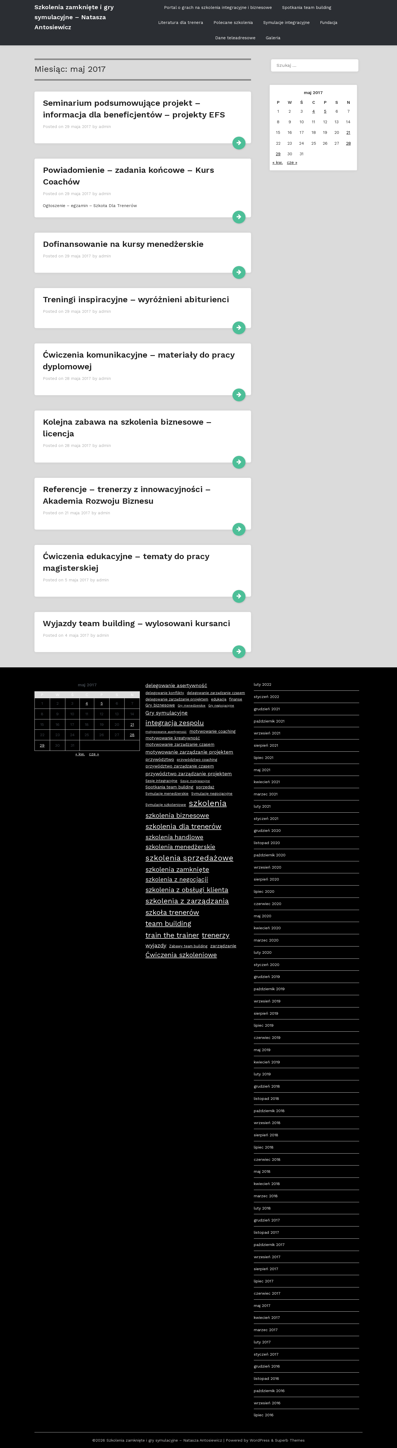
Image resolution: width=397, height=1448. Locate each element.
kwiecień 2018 (267, 1183)
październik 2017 (269, 1244)
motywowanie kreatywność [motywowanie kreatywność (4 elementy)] (172, 738)
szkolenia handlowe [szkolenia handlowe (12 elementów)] (174, 837)
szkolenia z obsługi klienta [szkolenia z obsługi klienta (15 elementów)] (186, 890)
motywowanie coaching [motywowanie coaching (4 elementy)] (212, 731)
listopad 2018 (266, 1098)
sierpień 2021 (266, 745)
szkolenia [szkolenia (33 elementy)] (208, 803)
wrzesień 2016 (267, 1403)
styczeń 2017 (266, 1354)
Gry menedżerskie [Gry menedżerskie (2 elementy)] (191, 705)
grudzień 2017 (267, 1220)
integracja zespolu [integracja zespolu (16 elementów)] (174, 723)
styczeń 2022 (266, 696)
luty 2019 (262, 1074)
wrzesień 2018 (267, 1122)
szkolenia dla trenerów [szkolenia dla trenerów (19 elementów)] (183, 826)
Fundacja (329, 22)
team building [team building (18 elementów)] (168, 924)
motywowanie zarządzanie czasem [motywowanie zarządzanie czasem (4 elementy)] (179, 744)
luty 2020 (263, 952)
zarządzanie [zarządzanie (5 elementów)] (223, 945)
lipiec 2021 (263, 757)
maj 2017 (262, 1305)
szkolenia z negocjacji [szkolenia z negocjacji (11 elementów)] (176, 879)
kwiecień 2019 (267, 1062)
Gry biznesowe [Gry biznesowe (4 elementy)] (160, 705)
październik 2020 (270, 855)
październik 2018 (269, 1110)
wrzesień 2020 (267, 867)
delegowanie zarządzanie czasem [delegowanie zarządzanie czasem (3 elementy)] (216, 693)
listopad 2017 (266, 1232)
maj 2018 (262, 1171)
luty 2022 (262, 684)
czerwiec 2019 (267, 1037)
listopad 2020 (267, 842)
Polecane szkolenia (233, 22)
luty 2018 (262, 1208)
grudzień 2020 (267, 830)
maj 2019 (262, 1050)
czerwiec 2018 (267, 1159)
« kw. (277, 162)
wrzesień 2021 (267, 733)
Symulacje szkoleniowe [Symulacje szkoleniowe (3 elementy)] (165, 805)
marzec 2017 (266, 1329)
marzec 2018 (266, 1196)
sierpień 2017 (266, 1269)
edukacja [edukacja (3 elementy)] (218, 699)
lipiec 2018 (264, 1147)
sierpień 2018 (266, 1135)
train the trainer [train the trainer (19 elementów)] (172, 935)
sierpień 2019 (266, 1013)
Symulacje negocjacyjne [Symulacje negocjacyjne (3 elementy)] (211, 793)
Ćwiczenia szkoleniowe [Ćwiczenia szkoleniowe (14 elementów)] (181, 955)
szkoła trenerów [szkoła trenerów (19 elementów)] (172, 912)
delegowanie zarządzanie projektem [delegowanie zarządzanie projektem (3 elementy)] (176, 699)
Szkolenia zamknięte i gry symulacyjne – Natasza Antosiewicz (73, 17)
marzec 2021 (265, 794)
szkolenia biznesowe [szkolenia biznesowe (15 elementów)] (177, 815)
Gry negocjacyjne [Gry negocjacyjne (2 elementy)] (221, 705)
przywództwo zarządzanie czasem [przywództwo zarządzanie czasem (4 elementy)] (179, 766)
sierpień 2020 (266, 879)
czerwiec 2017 (267, 1293)
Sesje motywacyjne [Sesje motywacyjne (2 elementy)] (195, 781)
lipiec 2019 (264, 1025)
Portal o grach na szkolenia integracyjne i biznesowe (218, 7)
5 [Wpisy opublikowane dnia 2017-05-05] (325, 111)
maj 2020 (262, 916)
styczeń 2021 (266, 818)
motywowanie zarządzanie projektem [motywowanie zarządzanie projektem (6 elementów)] (189, 752)
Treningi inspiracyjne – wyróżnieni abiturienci (136, 299)
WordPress (260, 1440)
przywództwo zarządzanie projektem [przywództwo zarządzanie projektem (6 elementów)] (188, 773)
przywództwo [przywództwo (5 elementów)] (159, 759)
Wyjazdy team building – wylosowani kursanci (136, 623)
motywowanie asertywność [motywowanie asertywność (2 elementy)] (166, 732)
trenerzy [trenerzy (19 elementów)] (215, 935)
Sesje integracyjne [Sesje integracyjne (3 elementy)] (161, 781)
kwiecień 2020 (267, 928)
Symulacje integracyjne (286, 22)
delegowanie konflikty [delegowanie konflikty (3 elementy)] (164, 693)
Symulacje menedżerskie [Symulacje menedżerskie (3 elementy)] (166, 793)
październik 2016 (269, 1390)
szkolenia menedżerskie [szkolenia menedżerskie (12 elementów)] (180, 846)
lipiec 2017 (264, 1281)
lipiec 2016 (264, 1415)
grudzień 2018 (267, 1086)
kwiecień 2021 (267, 782)
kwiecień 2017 (267, 1317)
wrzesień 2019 (267, 1001)
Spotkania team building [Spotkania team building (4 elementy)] (169, 787)
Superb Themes (290, 1440)
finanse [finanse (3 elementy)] (235, 699)
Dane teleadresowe (235, 37)
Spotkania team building (306, 7)
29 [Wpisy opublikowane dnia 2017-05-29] (278, 153)
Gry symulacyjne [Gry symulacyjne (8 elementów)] (166, 713)
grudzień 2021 (267, 709)
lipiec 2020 (264, 891)
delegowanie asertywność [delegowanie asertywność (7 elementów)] (176, 685)
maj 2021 (262, 770)
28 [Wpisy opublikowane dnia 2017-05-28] (348, 143)
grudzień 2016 (267, 1366)
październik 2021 (269, 721)
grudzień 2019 (267, 976)
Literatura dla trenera (180, 22)
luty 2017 (262, 1342)
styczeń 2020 (266, 964)
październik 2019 (269, 989)
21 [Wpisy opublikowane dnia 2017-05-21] (348, 132)
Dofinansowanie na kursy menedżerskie (123, 244)
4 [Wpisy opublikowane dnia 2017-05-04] (313, 111)
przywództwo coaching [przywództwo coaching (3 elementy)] (197, 760)
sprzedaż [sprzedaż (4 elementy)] (205, 787)
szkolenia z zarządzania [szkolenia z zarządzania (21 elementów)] (187, 901)
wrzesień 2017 (267, 1257)
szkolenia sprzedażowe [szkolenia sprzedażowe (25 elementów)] (189, 858)
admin (105, 126)
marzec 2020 (266, 940)
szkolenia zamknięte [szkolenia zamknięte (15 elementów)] (177, 869)
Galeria (273, 37)
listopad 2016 (266, 1378)
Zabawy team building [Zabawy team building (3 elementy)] (188, 946)
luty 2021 (262, 806)
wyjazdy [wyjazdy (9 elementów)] (155, 945)
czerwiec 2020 (267, 903)
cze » (292, 162)
